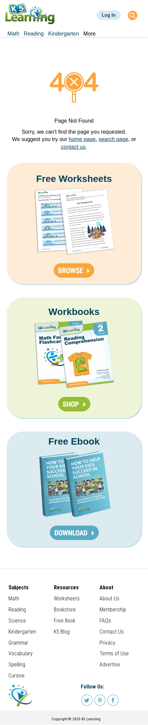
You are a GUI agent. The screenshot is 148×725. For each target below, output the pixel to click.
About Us (109, 598)
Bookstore (65, 609)
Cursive (16, 675)
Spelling (16, 664)
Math (13, 598)
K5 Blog (62, 632)
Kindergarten (22, 632)
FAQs (105, 620)
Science (17, 620)
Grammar (18, 643)
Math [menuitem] (13, 34)
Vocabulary (20, 653)
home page (82, 139)
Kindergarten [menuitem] (63, 34)
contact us (73, 147)
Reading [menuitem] (34, 34)
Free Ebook (74, 441)
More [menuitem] (89, 34)
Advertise (110, 664)
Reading (17, 609)
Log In (109, 15)
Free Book (64, 620)
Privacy (107, 643)
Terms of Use (114, 653)
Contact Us (112, 632)
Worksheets (67, 598)
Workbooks (74, 312)
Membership (113, 609)
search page (113, 139)
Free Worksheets (74, 179)
